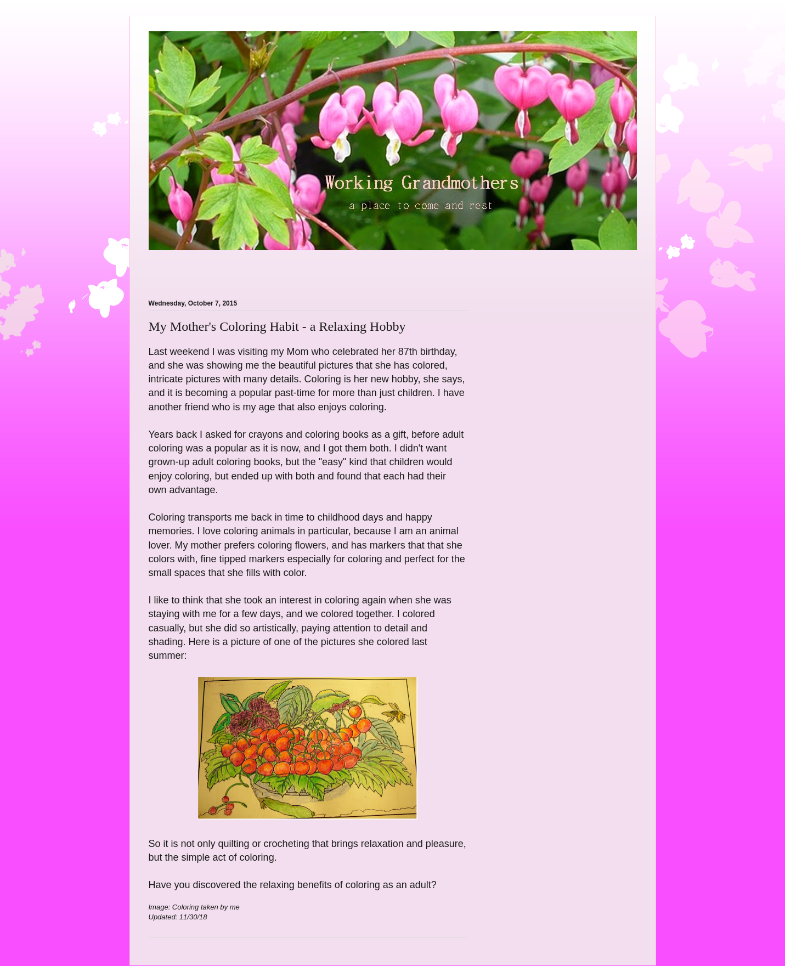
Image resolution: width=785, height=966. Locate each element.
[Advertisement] (277, 268)
